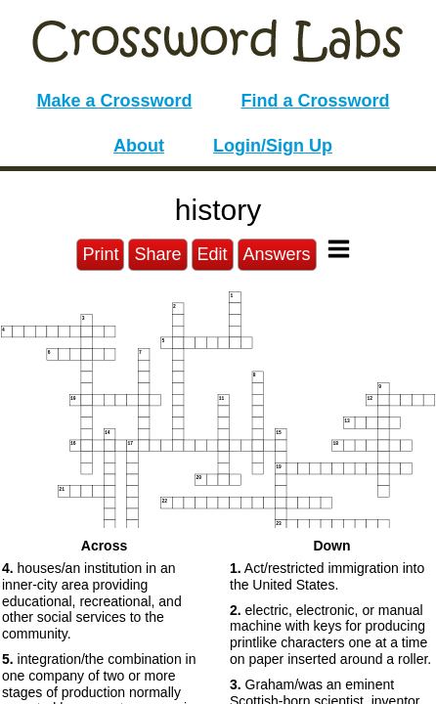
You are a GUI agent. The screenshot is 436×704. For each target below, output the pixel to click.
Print (100, 254)
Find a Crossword (315, 100)
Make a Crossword (114, 100)
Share (157, 254)
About (138, 145)
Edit (212, 254)
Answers (277, 254)
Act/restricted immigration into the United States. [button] (327, 576)
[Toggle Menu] (339, 249)
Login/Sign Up (272, 145)
